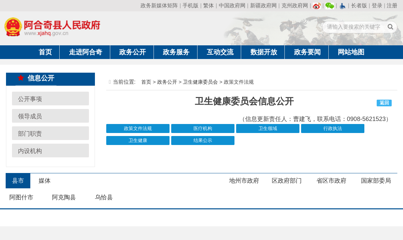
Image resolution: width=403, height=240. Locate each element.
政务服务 (176, 52)
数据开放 (263, 52)
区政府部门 (287, 180)
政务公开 (132, 52)
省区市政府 (331, 180)
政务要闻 (307, 52)
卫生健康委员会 (200, 82)
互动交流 (220, 52)
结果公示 (203, 140)
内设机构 (30, 150)
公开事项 (30, 98)
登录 (377, 5)
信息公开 (36, 78)
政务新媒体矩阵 (159, 5)
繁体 (208, 5)
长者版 (359, 5)
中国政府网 (232, 5)
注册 (392, 5)
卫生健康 (138, 140)
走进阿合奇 (85, 52)
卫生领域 (267, 128)
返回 (384, 102)
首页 (45, 52)
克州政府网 (294, 5)
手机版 (191, 5)
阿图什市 (21, 197)
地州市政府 (244, 180)
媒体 (45, 180)
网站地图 (351, 52)
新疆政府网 (263, 5)
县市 (18, 180)
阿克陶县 (64, 197)
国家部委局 (376, 180)
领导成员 (30, 116)
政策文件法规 (138, 128)
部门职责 (30, 133)
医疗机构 (203, 128)
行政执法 (332, 128)
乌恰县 (104, 197)
